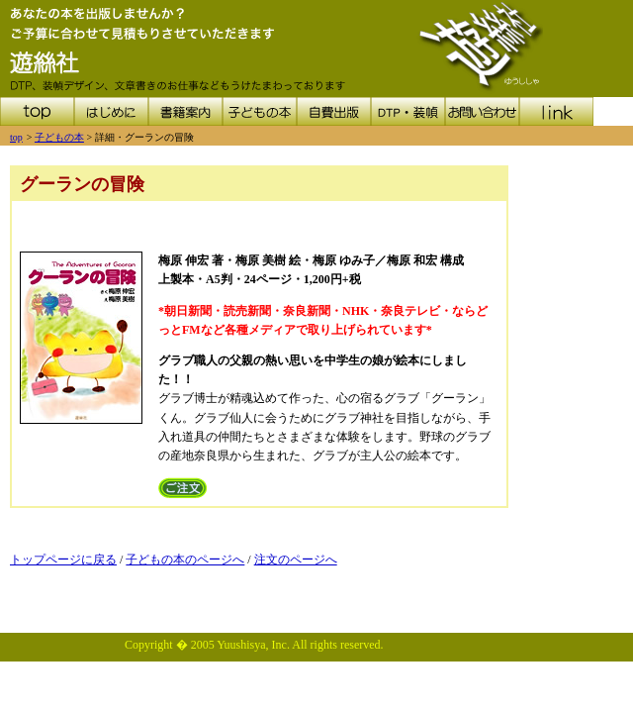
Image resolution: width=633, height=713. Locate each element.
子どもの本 (59, 137)
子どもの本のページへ (185, 559)
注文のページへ (295, 559)
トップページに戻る (63, 559)
